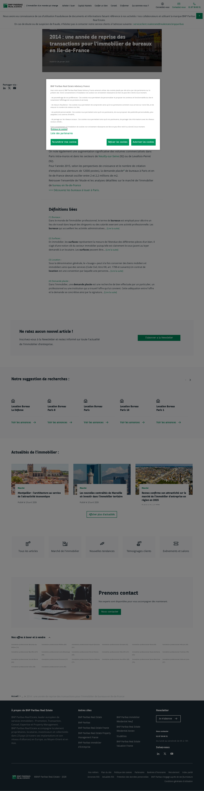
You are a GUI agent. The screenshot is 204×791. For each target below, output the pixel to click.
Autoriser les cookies (143, 142)
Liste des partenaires (61, 133)
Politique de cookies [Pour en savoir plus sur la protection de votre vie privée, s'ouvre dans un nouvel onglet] (59, 129)
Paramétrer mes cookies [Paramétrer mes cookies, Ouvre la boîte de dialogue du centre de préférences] (64, 142)
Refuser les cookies (118, 142)
